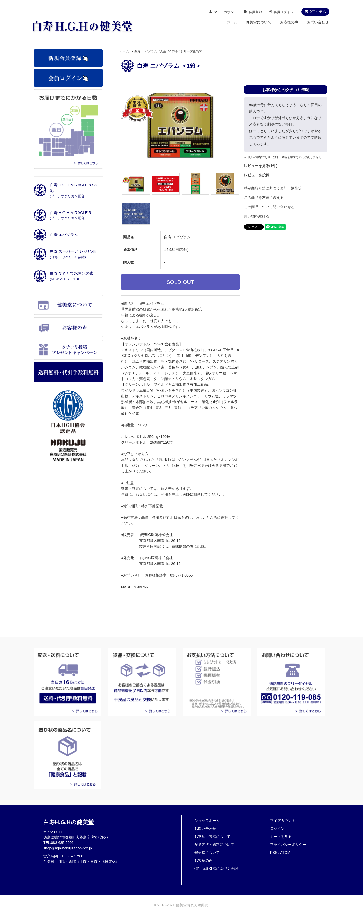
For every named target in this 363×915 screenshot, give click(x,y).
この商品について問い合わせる (269, 207)
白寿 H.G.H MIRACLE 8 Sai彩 (74, 190)
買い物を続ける (256, 216)
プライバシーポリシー (288, 844)
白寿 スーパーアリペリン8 (73, 254)
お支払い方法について (212, 836)
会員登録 (255, 12)
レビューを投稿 (256, 175)
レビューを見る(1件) (260, 166)
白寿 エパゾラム (64, 234)
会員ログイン (283, 12)
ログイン (277, 828)
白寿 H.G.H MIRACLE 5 (70, 215)
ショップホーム (207, 820)
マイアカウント (225, 12)
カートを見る (281, 836)
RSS (274, 852)
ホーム (231, 22)
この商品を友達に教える (264, 197)
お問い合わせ (318, 22)
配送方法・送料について (214, 844)
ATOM (285, 852)
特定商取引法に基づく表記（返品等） (274, 188)
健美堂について (258, 22)
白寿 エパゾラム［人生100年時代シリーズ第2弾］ (169, 51)
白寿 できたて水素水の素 (71, 276)
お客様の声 (289, 22)
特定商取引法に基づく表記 (216, 868)
